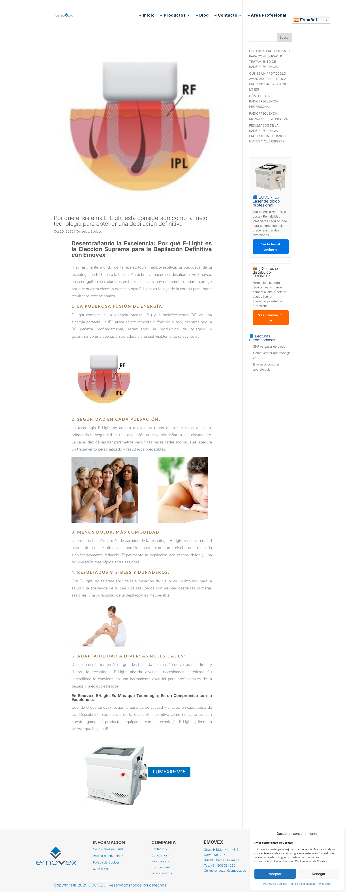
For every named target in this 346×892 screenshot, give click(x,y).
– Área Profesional (267, 15)
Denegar (318, 874)
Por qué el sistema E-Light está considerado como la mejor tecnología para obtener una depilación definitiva (131, 220)
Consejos (82, 231)
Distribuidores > (162, 867)
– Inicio (147, 15)
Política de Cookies (275, 883)
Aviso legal (324, 883)
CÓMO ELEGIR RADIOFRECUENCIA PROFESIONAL (263, 101)
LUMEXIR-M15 (169, 772)
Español (305, 20)
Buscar (285, 37)
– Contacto (225, 15)
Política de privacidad (302, 883)
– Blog (202, 15)
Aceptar (275, 874)
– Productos (173, 15)
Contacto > (159, 849)
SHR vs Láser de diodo (269, 346)
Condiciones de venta (108, 849)
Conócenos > (160, 855)
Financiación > (161, 873)
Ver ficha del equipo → (270, 246)
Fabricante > (160, 861)
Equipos (96, 231)
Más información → (271, 317)
